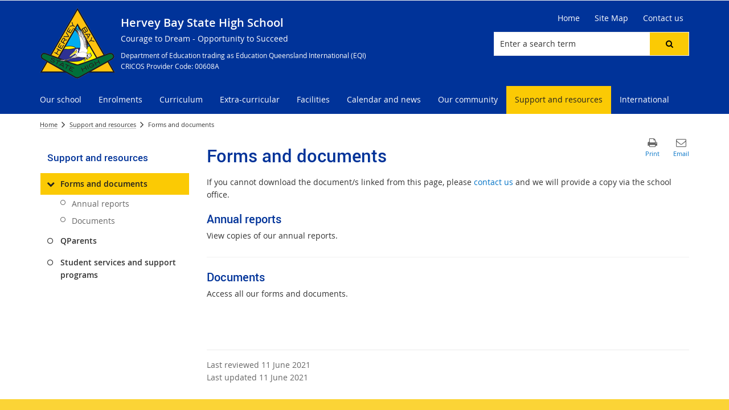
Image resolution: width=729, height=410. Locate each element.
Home (49, 124)
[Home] (568, 18)
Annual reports (100, 203)
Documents (93, 220)
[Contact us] (663, 18)
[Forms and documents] (50, 184)
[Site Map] (611, 18)
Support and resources (102, 124)
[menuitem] (60, 100)
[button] (669, 43)
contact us (493, 182)
